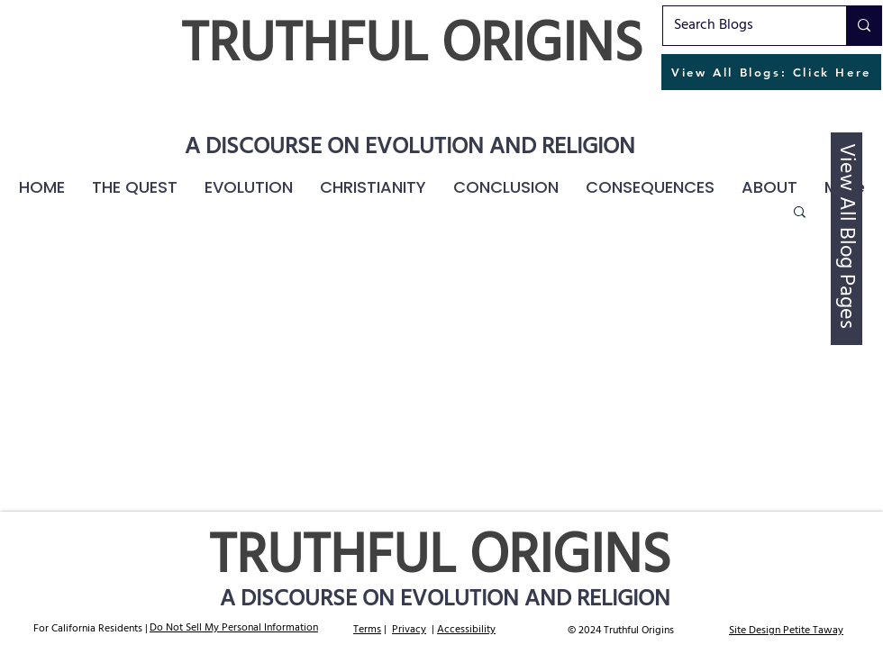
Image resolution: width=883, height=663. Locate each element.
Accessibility (466, 630)
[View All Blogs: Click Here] (771, 72)
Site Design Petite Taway (786, 630)
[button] (650, 187)
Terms (367, 630)
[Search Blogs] (741, 25)
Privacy (409, 630)
